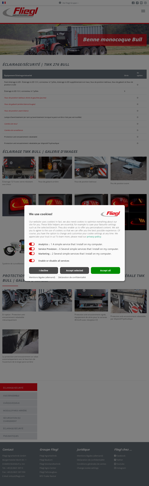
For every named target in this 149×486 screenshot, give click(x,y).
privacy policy (94, 236)
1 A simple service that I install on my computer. (76, 244)
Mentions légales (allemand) (42, 277)
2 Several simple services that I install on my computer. (81, 253)
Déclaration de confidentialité (72, 277)
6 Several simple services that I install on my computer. (88, 248)
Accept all (105, 270)
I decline (43, 270)
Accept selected (74, 270)
